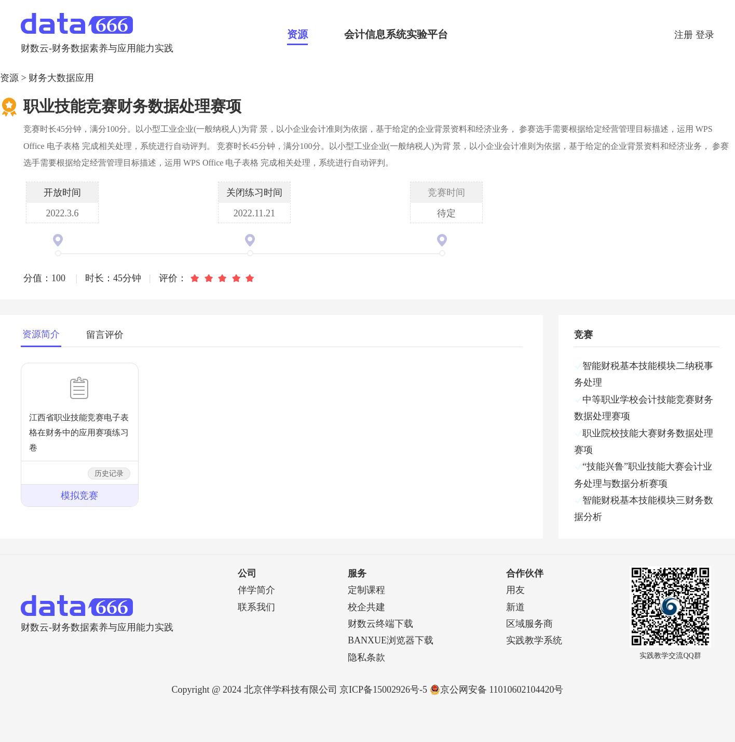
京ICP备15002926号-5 (383, 689)
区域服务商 (529, 624)
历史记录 (109, 473)
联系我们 (256, 607)
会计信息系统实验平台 (396, 34)
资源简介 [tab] (41, 334)
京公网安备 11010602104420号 (497, 689)
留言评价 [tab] (105, 334)
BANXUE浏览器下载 (390, 640)
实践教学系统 (534, 640)
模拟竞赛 (79, 495)
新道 (515, 607)
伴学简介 (256, 590)
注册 (685, 35)
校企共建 (366, 607)
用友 (515, 590)
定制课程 (366, 590)
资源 (297, 34)
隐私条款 (366, 657)
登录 (705, 35)
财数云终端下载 (380, 624)
